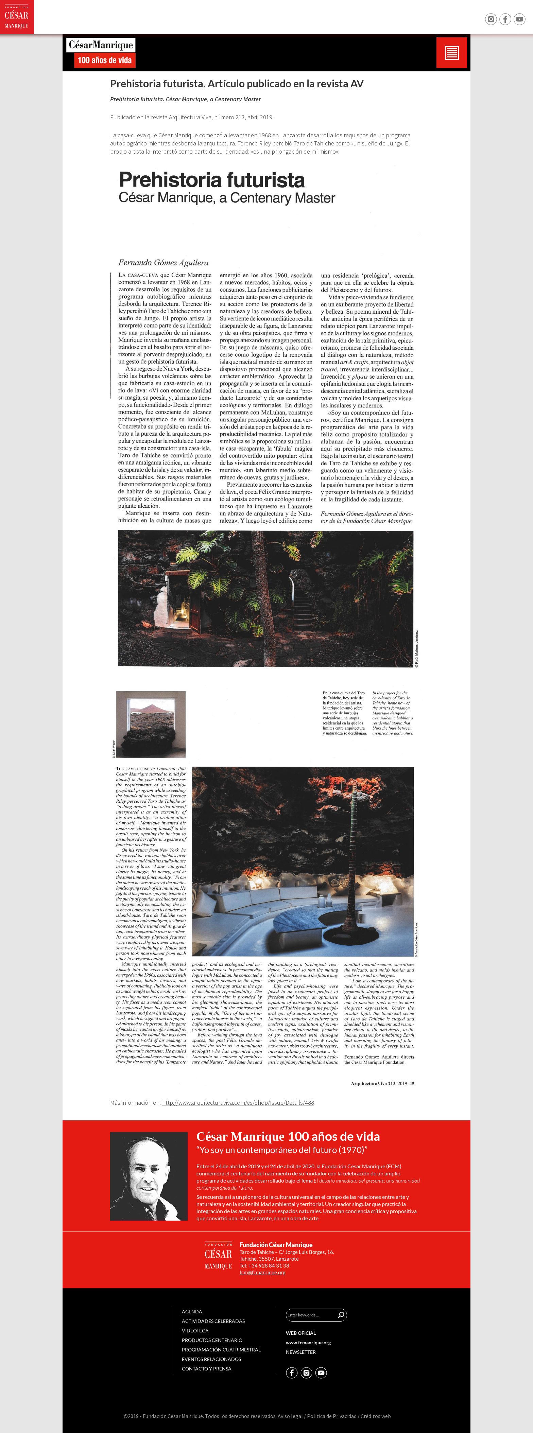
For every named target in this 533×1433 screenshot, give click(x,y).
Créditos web (376, 1416)
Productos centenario (212, 1340)
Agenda (192, 1311)
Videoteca (195, 1330)
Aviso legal (290, 1416)
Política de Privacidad (332, 1416)
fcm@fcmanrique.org (263, 1272)
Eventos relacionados (211, 1359)
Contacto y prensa (206, 1368)
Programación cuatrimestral (221, 1349)
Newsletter (301, 1352)
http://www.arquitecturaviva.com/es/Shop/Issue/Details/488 (238, 1102)
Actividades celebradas (213, 1321)
